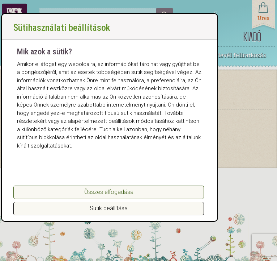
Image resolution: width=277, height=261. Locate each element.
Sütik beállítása (109, 208)
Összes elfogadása (108, 191)
